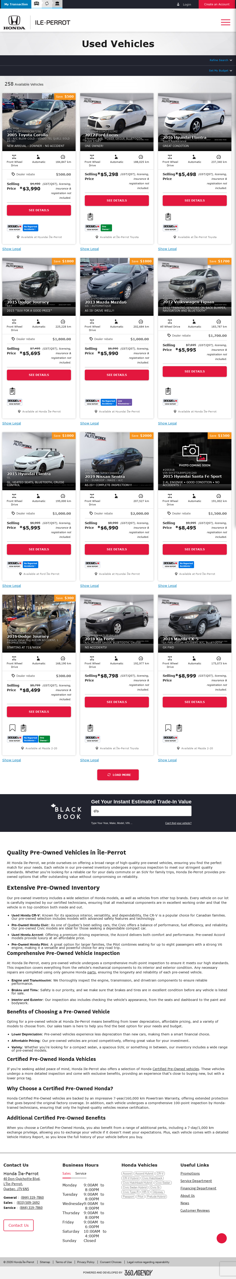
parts (91, 972)
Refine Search (219, 60)
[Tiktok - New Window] (31, 1241)
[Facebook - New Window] (9, 1241)
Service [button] (80, 1173)
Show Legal (11, 249)
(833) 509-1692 (28, 1202)
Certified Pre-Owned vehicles (176, 1069)
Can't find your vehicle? (178, 823)
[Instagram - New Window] (20, 1241)
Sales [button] (66, 1173)
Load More (119, 775)
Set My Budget (218, 70)
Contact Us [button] (19, 1225)
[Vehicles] (141, 811)
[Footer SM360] (139, 1273)
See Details (39, 210)
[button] (16, 4)
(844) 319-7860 (32, 1197)
